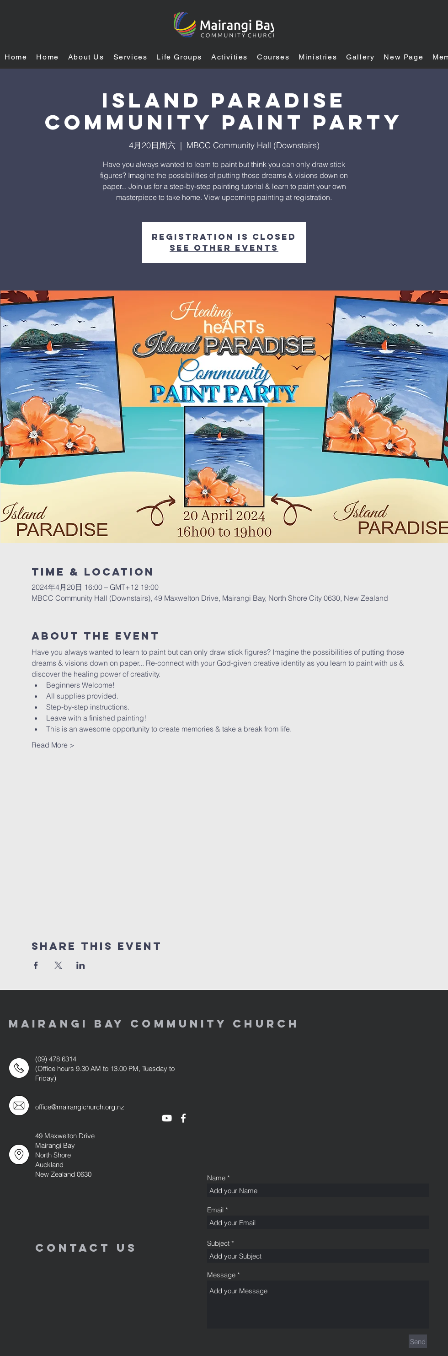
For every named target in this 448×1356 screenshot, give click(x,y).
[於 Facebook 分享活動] (36, 965)
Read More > (53, 744)
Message (221, 1274)
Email (215, 1209)
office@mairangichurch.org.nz (79, 1107)
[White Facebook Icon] (183, 1118)
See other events (224, 247)
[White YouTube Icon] (167, 1118)
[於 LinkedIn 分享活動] (80, 965)
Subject (218, 1243)
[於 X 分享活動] (58, 965)
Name (216, 1177)
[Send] (418, 1341)
